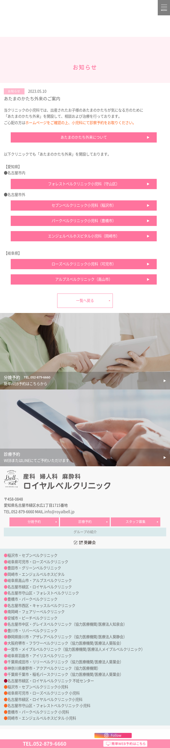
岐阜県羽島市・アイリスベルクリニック (39, 656)
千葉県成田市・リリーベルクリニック (37, 662)
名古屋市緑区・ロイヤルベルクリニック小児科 (44, 699)
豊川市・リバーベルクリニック (32, 631)
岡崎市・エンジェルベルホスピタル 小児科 (41, 718)
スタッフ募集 (135, 521)
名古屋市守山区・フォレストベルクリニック (43, 593)
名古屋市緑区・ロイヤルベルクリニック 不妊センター (50, 681)
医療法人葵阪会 (107, 643)
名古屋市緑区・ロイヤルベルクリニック (39, 587)
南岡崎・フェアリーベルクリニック (36, 612)
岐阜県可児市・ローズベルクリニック (37, 562)
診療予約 (85, 521)
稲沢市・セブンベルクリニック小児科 (37, 687)
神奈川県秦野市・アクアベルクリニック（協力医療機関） (53, 668)
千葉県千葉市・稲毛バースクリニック (37, 674)
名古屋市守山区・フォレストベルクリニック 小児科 (48, 706)
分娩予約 (34, 521)
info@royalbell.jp (59, 512)
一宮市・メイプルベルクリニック (34, 649)
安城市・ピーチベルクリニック (32, 618)
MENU (164, 7)
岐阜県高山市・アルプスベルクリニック (39, 580)
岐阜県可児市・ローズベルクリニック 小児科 (43, 693)
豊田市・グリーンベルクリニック (34, 568)
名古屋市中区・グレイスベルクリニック (39, 624)
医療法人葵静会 (110, 637)
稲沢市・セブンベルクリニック (32, 555)
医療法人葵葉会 (107, 662)
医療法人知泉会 (110, 624)
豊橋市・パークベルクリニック (32, 599)
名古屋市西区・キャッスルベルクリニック (41, 606)
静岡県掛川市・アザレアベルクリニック (39, 637)
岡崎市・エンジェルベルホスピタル (36, 574)
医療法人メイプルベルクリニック (114, 649)
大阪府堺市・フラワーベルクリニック (37, 643)
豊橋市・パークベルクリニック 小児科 (38, 712)
